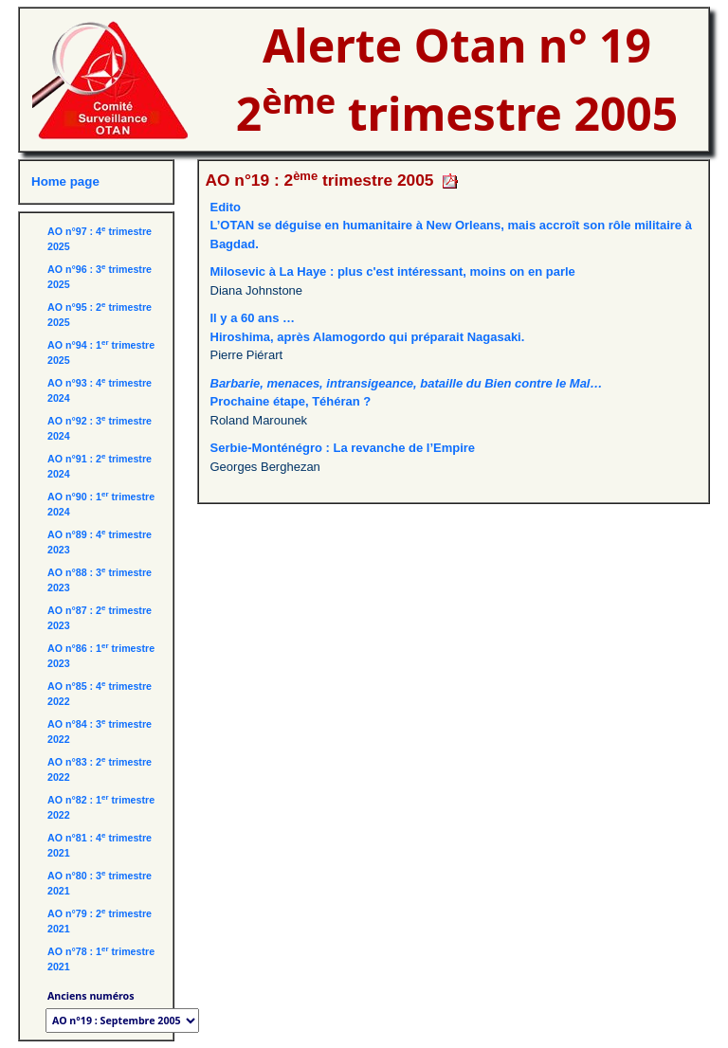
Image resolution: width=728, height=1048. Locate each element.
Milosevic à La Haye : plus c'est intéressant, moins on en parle (392, 271)
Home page (65, 181)
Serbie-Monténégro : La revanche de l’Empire (343, 448)
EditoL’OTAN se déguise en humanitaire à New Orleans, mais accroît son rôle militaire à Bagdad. (451, 225)
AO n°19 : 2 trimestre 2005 (320, 180)
